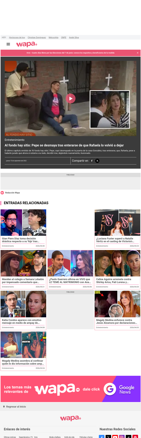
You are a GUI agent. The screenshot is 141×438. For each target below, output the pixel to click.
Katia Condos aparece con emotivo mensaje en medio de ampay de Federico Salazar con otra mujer (21, 323)
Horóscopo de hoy (17, 37)
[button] (137, 53)
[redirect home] (26, 45)
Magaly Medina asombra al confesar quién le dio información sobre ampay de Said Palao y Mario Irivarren (23, 363)
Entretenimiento (15, 140)
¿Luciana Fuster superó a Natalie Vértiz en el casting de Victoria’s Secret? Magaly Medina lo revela (114, 241)
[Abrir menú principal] (8, 44)
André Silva (74, 37)
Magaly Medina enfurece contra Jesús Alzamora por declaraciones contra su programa (115, 323)
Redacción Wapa (12, 193)
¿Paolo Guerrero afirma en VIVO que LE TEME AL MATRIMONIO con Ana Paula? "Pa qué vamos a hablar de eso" (69, 283)
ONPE (63, 37)
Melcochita (53, 37)
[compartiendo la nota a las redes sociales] (92, 161)
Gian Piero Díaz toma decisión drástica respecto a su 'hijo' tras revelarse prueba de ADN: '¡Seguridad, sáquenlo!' (20, 243)
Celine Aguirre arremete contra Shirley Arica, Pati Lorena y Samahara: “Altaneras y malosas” (115, 282)
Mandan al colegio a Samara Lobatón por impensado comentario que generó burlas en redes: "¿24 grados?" (23, 283)
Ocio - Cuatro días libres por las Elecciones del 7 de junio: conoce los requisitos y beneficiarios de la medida (70, 53)
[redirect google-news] (71, 389)
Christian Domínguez (37, 37)
